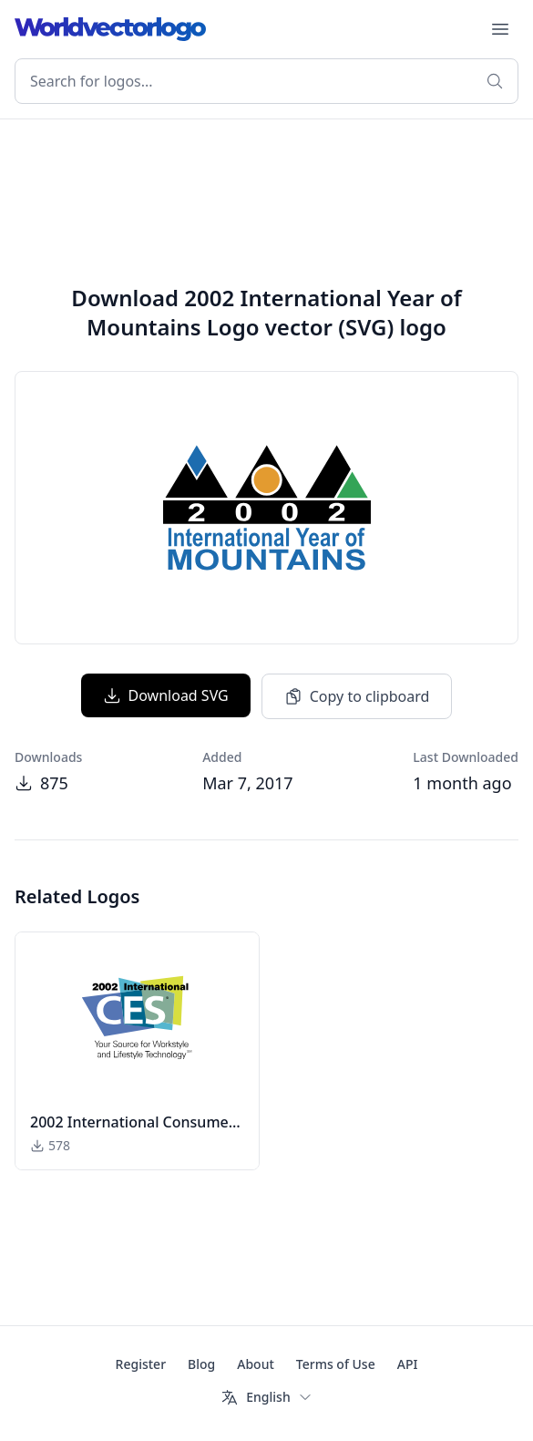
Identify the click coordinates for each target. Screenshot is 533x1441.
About (255, 1364)
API (407, 1364)
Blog (201, 1364)
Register (141, 1364)
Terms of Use (335, 1364)
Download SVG (166, 695)
